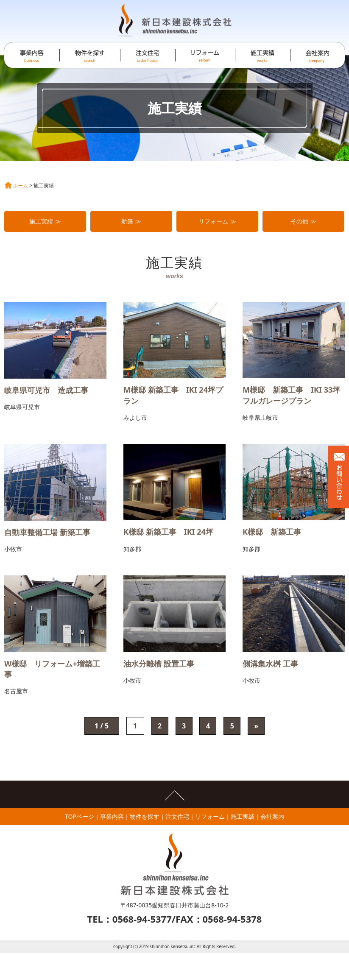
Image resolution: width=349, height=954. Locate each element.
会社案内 (272, 818)
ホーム (20, 185)
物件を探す (144, 818)
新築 (127, 221)
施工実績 (41, 221)
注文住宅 (177, 818)
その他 (299, 221)
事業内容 (112, 818)
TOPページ (79, 818)
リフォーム (213, 221)
